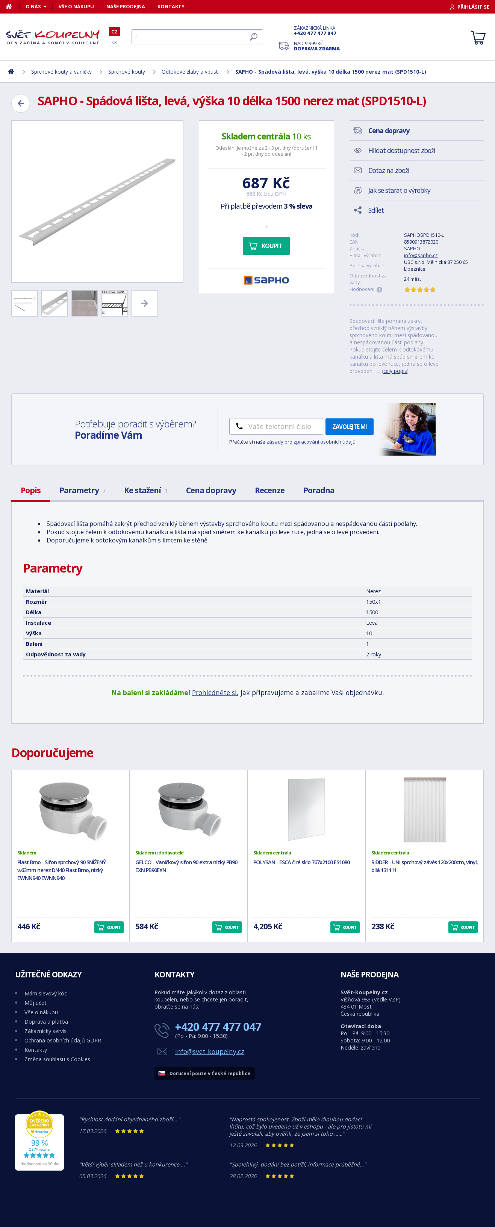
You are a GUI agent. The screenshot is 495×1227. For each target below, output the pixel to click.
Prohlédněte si (214, 692)
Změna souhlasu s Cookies (57, 1059)
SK (114, 42)
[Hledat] (197, 36)
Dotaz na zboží (388, 170)
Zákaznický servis (45, 1031)
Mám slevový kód (46, 993)
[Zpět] (20, 103)
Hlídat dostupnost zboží (401, 150)
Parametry (82, 490)
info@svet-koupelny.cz (209, 1051)
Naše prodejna (125, 6)
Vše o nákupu (76, 6)
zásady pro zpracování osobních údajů (311, 441)
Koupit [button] (113, 927)
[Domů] (13, 6)
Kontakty (171, 6)
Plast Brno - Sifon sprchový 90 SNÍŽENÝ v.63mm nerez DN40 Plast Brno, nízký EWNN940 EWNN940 (61, 870)
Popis (31, 490)
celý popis (395, 370)
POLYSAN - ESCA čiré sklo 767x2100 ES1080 (301, 862)
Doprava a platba (46, 1021)
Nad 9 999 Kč (317, 46)
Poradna (319, 490)
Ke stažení (145, 490)
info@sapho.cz (421, 255)
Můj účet (35, 1002)
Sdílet (376, 210)
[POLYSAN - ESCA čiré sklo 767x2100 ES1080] (306, 810)
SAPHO (412, 248)
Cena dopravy (211, 490)
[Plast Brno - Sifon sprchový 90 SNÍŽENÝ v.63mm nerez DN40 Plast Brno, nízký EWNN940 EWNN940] (70, 810)
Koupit (272, 246)
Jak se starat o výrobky (399, 190)
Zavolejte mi (349, 426)
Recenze (270, 490)
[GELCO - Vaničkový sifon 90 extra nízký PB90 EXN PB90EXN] (188, 810)
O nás (33, 6)
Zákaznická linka (317, 30)
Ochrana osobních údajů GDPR (62, 1040)
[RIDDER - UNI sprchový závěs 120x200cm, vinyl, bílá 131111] (424, 810)
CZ (114, 31)
